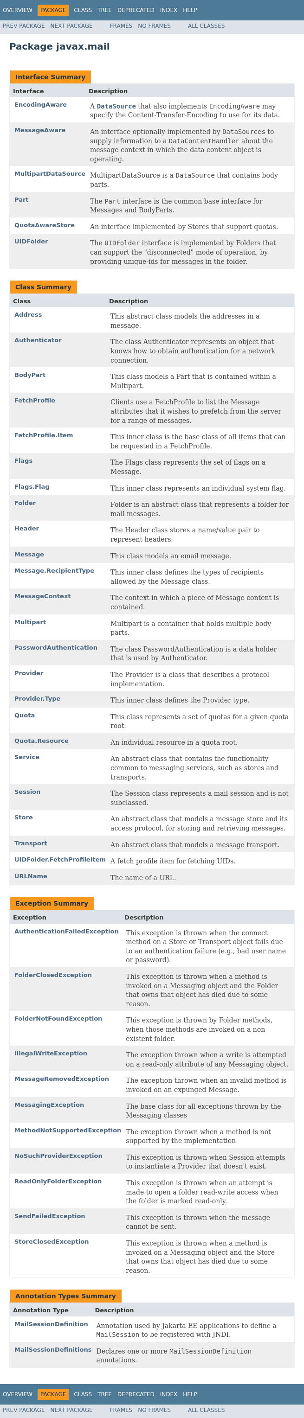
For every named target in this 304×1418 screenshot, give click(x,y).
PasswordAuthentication (55, 647)
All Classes (206, 26)
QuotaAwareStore (44, 225)
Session (27, 791)
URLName (30, 876)
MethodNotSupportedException (67, 1130)
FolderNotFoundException (58, 1018)
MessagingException (49, 1104)
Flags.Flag (32, 486)
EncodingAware (40, 104)
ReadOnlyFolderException (58, 1181)
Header (26, 528)
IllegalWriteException (50, 1053)
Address (28, 314)
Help (190, 10)
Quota (24, 715)
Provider (28, 673)
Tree (104, 10)
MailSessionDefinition (51, 1324)
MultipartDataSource (49, 173)
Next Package (72, 26)
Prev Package (24, 26)
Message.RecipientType (54, 570)
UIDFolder (31, 241)
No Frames (154, 26)
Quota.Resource (41, 740)
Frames (121, 26)
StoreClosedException (51, 1241)
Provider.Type (37, 698)
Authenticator (38, 340)
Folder (25, 502)
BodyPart (29, 374)
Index (169, 10)
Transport (30, 843)
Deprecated (136, 10)
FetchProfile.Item (43, 435)
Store (23, 817)
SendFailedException (49, 1216)
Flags (23, 460)
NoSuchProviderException (58, 1155)
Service (26, 757)
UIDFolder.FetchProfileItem (60, 859)
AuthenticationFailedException (66, 931)
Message (29, 554)
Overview (17, 10)
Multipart (30, 622)
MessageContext (42, 596)
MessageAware (39, 130)
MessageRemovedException (61, 1078)
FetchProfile (34, 400)
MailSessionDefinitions (52, 1349)
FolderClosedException (53, 974)
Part (21, 199)
